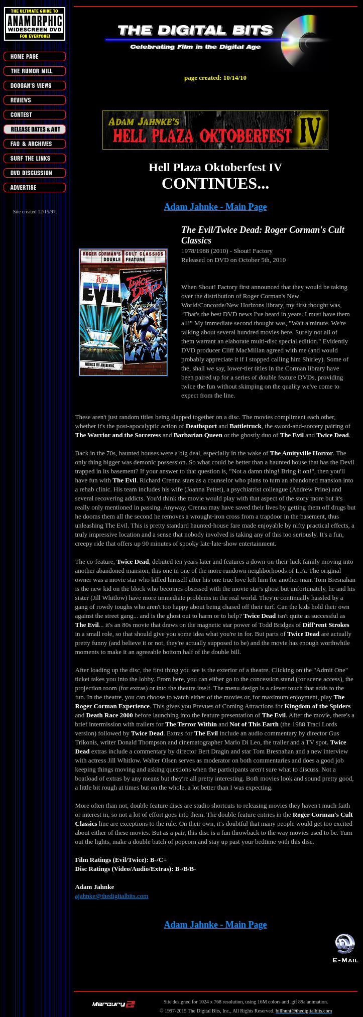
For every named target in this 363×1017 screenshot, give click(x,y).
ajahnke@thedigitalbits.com (112, 896)
